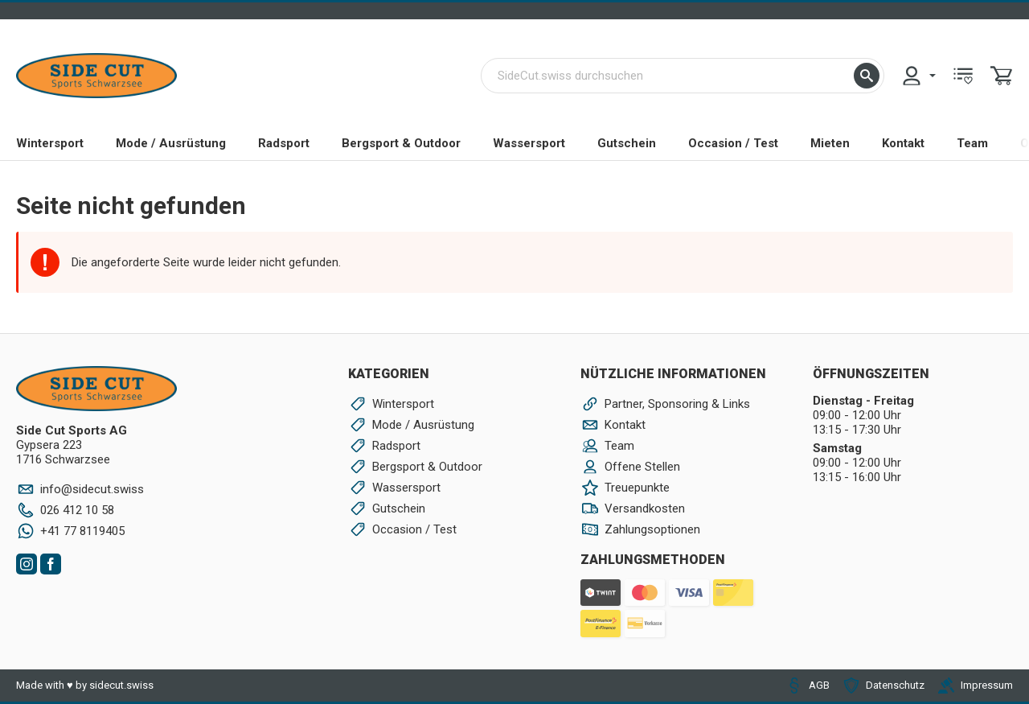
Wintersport (50, 143)
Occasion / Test (733, 143)
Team (972, 143)
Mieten (830, 143)
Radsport (284, 143)
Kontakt (903, 143)
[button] (866, 76)
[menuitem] (918, 76)
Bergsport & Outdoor (401, 143)
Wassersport (529, 143)
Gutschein (626, 143)
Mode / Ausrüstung (171, 143)
